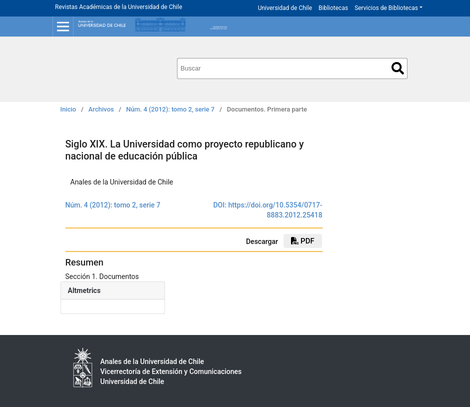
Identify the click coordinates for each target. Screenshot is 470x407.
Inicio (68, 109)
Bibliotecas (333, 8)
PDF (302, 241)
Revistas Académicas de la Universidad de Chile (118, 7)
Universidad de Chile (285, 8)
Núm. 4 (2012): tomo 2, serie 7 (170, 109)
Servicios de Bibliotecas (386, 8)
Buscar (398, 68)
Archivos (101, 109)
